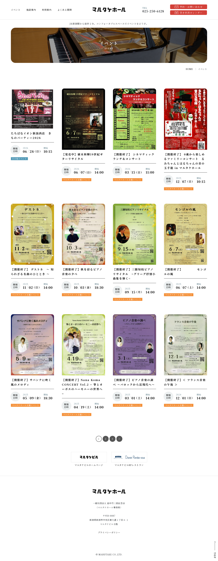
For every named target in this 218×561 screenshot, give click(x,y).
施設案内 (31, 9)
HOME (189, 68)
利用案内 (46, 9)
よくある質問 (64, 9)
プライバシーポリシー (109, 532)
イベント (15, 9)
